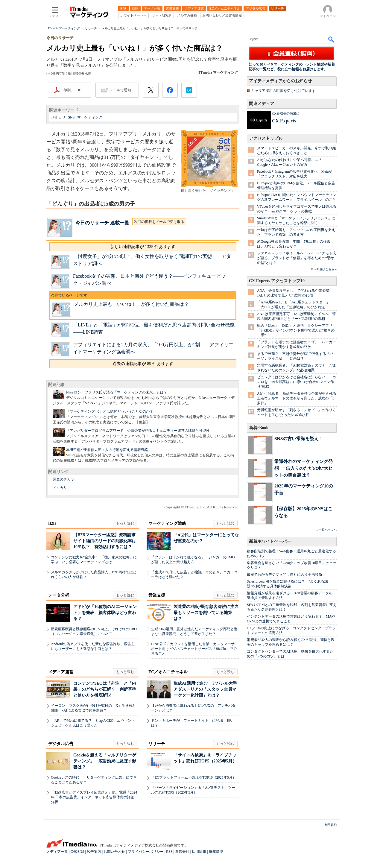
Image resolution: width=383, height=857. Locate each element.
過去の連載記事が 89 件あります (143, 363)
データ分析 (58, 595)
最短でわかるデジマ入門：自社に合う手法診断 (284, 574)
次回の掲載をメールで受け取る (159, 222)
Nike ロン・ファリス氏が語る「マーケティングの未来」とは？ (116, 392)
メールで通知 (120, 90)
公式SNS (77, 852)
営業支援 (156, 595)
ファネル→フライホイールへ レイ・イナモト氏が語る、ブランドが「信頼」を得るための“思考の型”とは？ (296, 258)
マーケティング (89, 117)
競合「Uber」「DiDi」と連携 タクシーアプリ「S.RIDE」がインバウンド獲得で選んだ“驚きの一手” (296, 330)
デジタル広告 (60, 743)
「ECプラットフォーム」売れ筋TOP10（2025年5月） (193, 777)
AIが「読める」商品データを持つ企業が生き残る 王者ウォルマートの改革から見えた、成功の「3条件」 (298, 398)
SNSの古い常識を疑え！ (298, 438)
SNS (71, 117)
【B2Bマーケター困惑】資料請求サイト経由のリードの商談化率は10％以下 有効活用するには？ (104, 541)
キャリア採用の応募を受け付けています (283, 91)
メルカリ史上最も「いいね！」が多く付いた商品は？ (131, 304)
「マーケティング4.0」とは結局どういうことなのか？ (109, 411)
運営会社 (182, 852)
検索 (331, 39)
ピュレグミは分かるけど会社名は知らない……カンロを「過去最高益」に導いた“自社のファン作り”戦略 (296, 382)
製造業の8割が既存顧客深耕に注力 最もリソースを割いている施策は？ (208, 612)
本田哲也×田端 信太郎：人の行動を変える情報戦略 (107, 450)
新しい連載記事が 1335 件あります (142, 246)
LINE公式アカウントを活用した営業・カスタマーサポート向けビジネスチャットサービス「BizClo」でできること (194, 649)
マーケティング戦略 (167, 523)
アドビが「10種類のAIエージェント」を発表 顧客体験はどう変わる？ (105, 612)
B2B (52, 523)
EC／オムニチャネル (168, 672)
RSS (169, 852)
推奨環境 (216, 852)
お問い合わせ (114, 852)
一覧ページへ (328, 529)
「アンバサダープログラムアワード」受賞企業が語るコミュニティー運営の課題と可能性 (138, 430)
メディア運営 (60, 672)
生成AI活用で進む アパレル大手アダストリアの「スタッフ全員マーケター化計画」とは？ (205, 689)
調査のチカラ (63, 479)
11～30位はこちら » (324, 269)
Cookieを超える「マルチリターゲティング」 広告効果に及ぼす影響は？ (104, 761)
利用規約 (331, 824)
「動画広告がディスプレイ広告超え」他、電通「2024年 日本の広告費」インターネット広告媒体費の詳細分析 (94, 797)
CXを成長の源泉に (286, 113)
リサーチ (156, 743)
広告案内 (94, 852)
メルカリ (58, 117)
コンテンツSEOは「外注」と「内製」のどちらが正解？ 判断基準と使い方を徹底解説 (104, 689)
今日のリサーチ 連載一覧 (102, 222)
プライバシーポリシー (146, 852)
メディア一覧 (57, 852)
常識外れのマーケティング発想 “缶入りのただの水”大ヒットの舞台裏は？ (303, 468)
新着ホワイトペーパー (270, 541)
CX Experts (284, 120)
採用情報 (199, 852)
